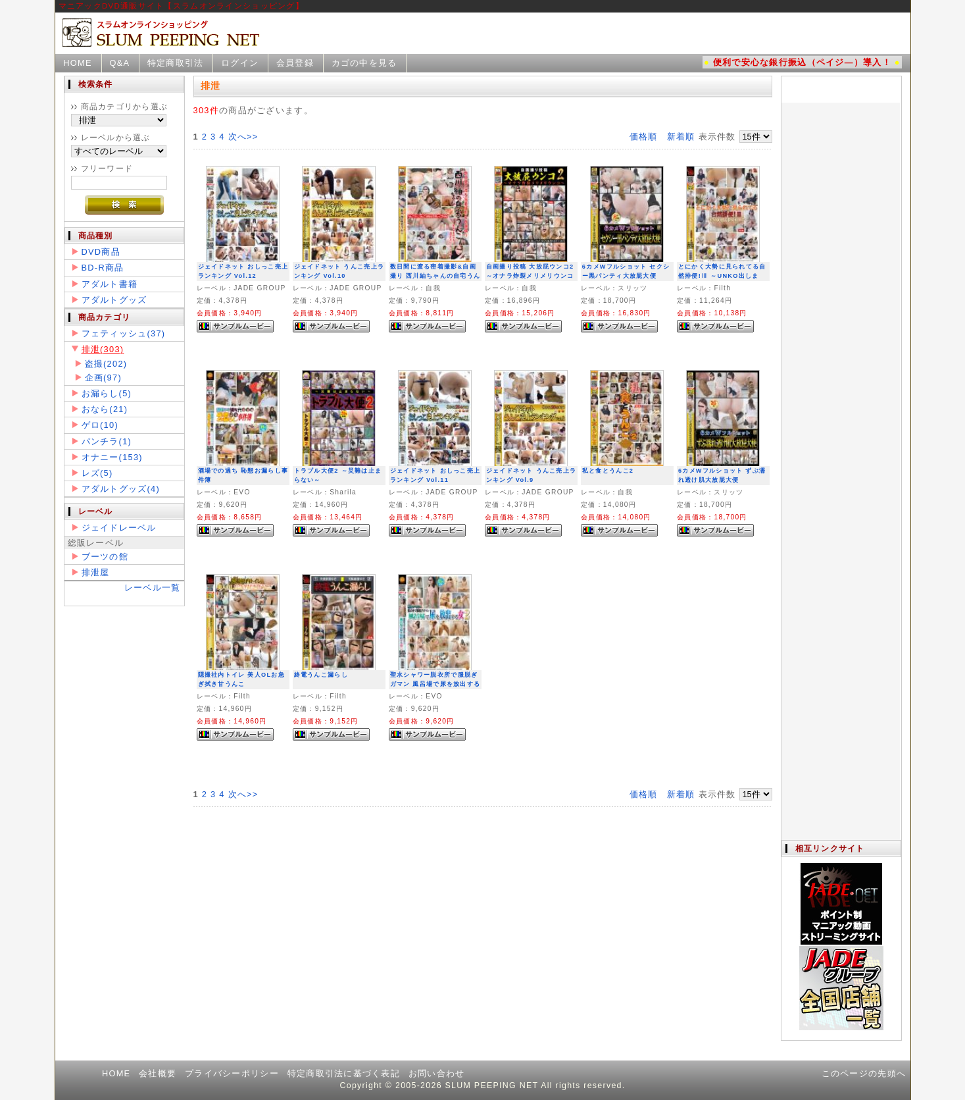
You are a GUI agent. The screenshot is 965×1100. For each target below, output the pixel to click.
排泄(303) (103, 349)
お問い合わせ (436, 1073)
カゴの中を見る (364, 63)
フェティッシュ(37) (124, 333)
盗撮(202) (106, 364)
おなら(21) (105, 409)
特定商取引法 (175, 63)
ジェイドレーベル (119, 528)
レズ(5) (97, 473)
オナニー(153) (112, 457)
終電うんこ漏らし (321, 674)
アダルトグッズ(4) (121, 489)
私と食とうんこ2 (607, 470)
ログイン (240, 63)
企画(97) (103, 377)
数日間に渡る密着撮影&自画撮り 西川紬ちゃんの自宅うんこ (435, 276)
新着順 (681, 137)
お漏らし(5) (107, 393)
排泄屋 (96, 572)
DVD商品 (101, 252)
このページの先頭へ (864, 1073)
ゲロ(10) (100, 425)
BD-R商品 (103, 268)
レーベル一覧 (152, 587)
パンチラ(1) (107, 441)
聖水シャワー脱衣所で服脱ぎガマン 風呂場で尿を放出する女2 (435, 684)
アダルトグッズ (114, 300)
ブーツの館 (105, 557)
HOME (77, 63)
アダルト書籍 (110, 284)
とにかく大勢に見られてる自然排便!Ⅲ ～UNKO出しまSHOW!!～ (722, 276)
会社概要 (157, 1073)
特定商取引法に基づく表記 (343, 1073)
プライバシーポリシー (232, 1073)
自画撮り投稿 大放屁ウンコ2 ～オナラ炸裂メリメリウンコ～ (530, 276)
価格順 (644, 137)
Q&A (119, 63)
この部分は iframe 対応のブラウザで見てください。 (840, 458)
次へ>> (243, 137)
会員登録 (295, 63)
